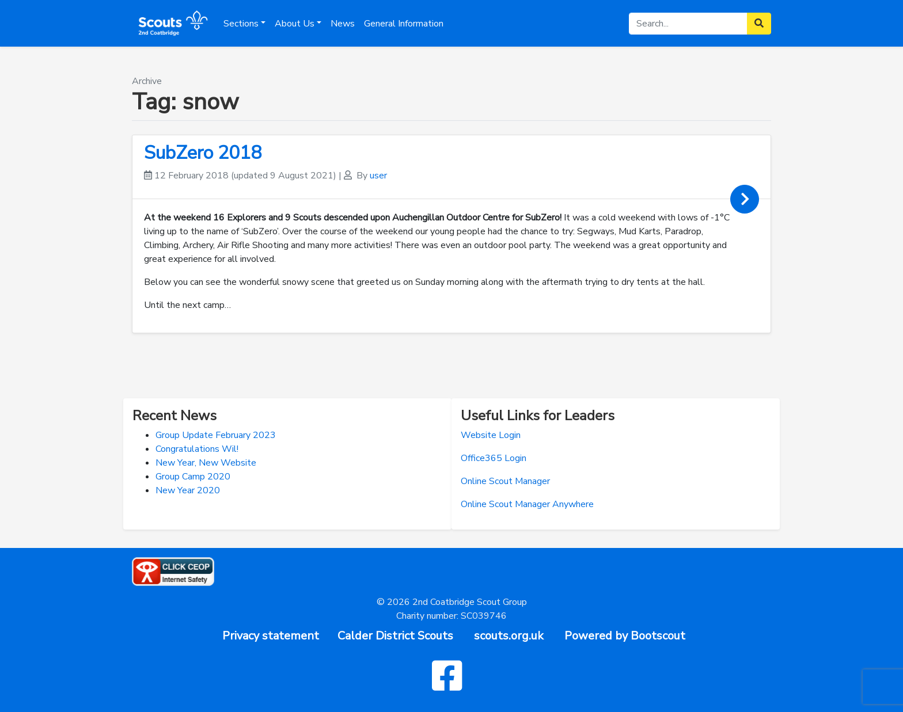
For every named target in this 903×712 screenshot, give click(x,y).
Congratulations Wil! (196, 449)
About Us (294, 23)
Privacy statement (270, 636)
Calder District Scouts (395, 636)
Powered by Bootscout (624, 636)
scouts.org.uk (509, 636)
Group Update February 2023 (215, 435)
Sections (241, 23)
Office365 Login (493, 458)
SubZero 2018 (202, 152)
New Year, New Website (205, 462)
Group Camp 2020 (192, 476)
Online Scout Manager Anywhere (527, 504)
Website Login (491, 435)
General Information (403, 23)
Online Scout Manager (505, 481)
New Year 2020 (187, 490)
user (378, 175)
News (343, 23)
